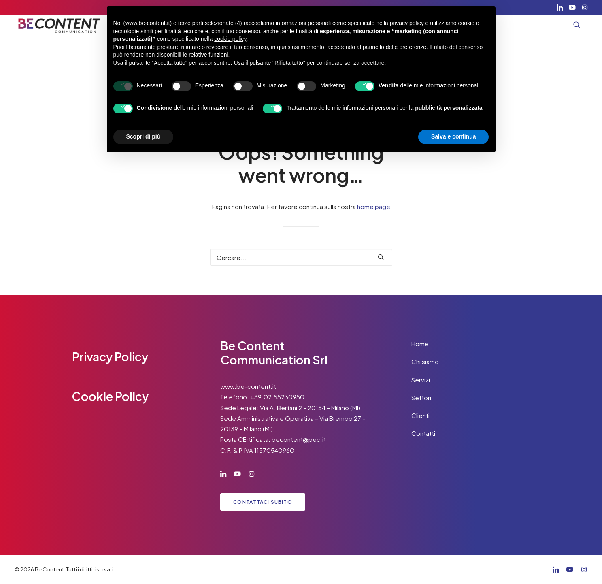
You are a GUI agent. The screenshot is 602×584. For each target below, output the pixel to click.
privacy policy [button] (407, 23)
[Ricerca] (301, 257)
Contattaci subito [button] (262, 502)
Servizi (420, 380)
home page (373, 206)
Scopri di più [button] (143, 136)
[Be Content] (59, 25)
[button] (560, 7)
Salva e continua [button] (453, 136)
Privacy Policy (110, 356)
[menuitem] (560, 7)
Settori (421, 397)
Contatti (423, 433)
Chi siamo (425, 361)
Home (420, 343)
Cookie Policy (110, 396)
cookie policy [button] (230, 39)
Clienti (420, 415)
